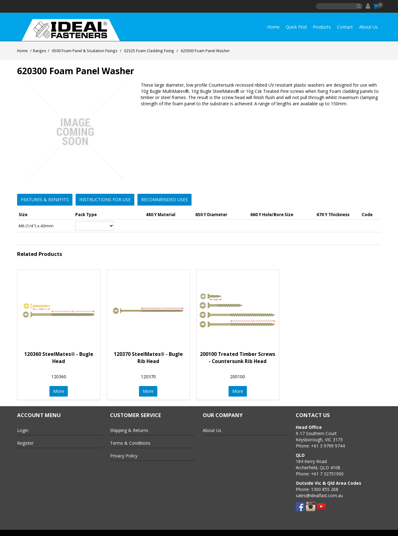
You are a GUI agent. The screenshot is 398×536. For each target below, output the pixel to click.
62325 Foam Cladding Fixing (149, 50)
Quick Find (296, 27)
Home (273, 27)
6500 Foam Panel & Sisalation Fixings (85, 50)
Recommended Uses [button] (164, 199)
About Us (368, 27)
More (58, 391)
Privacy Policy (123, 456)
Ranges (39, 50)
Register (25, 443)
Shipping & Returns (129, 430)
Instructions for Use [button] (105, 199)
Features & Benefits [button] (45, 199)
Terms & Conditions (130, 443)
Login (22, 430)
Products (322, 27)
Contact (345, 27)
